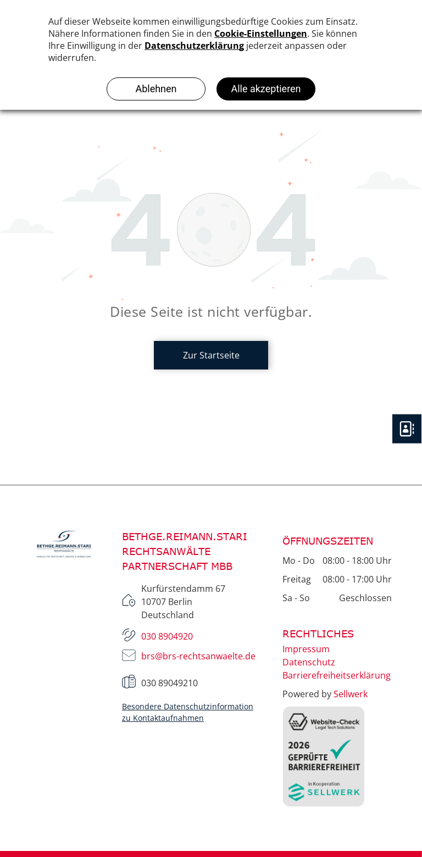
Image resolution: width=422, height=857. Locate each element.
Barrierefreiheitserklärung (336, 675)
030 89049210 (169, 683)
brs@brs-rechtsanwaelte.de (198, 656)
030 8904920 (167, 636)
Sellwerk (351, 694)
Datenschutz (308, 662)
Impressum (306, 649)
